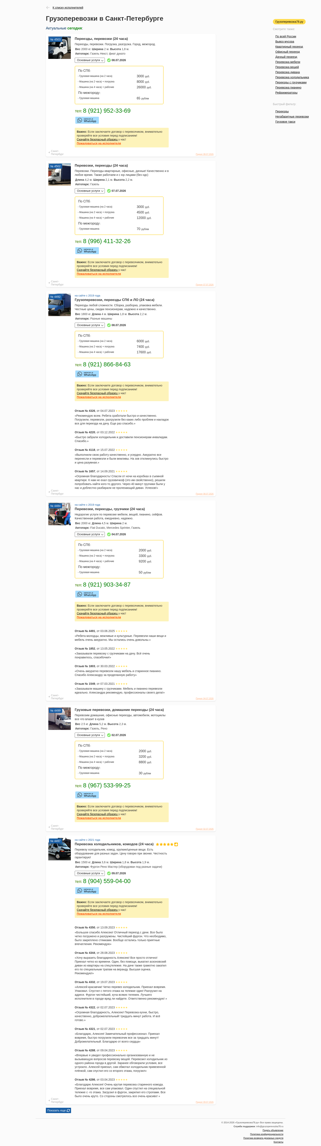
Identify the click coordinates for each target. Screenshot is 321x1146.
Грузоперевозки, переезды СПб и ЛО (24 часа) (114, 300)
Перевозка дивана (287, 72)
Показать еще (56, 1110)
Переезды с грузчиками (291, 82)
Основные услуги (88, 60)
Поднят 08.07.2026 (205, 154)
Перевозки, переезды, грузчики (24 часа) (110, 509)
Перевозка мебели (287, 62)
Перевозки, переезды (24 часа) (101, 165)
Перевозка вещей (287, 67)
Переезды (282, 111)
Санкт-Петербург (57, 152)
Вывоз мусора (284, 41)
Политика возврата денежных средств (263, 1138)
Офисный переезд (287, 51)
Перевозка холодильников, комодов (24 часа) (122, 844)
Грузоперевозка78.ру (289, 21)
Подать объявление (273, 1130)
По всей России (285, 36)
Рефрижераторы (286, 92)
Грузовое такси (285, 121)
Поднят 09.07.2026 (205, 1102)
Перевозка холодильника (292, 77)
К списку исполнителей (68, 7)
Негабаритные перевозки (292, 116)
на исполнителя (99, 143)
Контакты (278, 1142)
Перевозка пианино (288, 87)
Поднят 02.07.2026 (205, 829)
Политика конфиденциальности (266, 1134)
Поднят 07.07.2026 (205, 285)
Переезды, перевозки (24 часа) (101, 39)
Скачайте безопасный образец (97, 139)
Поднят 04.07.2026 (205, 698)
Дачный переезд (286, 56)
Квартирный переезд (289, 46)
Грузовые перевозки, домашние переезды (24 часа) (119, 710)
